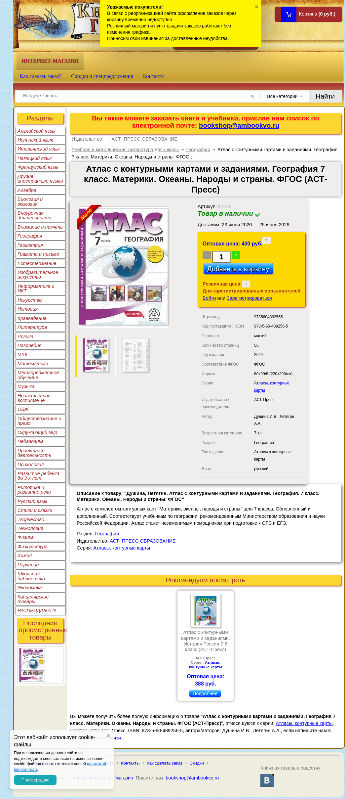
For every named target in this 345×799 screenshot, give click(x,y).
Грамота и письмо (38, 254)
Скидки (197, 763)
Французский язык (38, 167)
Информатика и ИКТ (36, 288)
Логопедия (30, 345)
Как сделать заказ (164, 763)
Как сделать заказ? (40, 76)
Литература (32, 327)
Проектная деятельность (34, 453)
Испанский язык (35, 140)
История (28, 309)
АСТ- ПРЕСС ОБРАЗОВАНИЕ (144, 139)
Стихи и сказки (35, 510)
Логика (25, 336)
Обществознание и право (39, 421)
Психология (31, 464)
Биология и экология (30, 201)
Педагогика (31, 441)
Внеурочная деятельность (34, 215)
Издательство (87, 139)
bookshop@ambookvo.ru (239, 125)
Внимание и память (40, 227)
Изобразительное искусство (38, 275)
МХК (22, 354)
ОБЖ (23, 409)
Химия (25, 555)
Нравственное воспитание (34, 398)
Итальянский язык (38, 149)
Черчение (28, 564)
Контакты (154, 76)
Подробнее (205, 693)
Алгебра (27, 190)
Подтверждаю (35, 779)
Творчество (31, 519)
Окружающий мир (37, 432)
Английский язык (37, 131)
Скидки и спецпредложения (102, 76)
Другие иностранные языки (40, 179)
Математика (33, 363)
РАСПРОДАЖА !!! (37, 610)
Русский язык (32, 501)
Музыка (26, 386)
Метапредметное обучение (38, 375)
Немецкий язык (35, 158)
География (30, 236)
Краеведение (32, 318)
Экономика (30, 587)
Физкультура (33, 546)
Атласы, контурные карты (121, 548)
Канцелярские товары (33, 599)
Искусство (30, 300)
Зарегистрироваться (249, 298)
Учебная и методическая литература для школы (125, 149)
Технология (30, 528)
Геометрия (30, 245)
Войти (209, 298)
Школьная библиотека (31, 576)
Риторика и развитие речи (34, 490)
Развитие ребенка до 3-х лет (38, 476)
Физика (26, 537)
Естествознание (37, 263)
